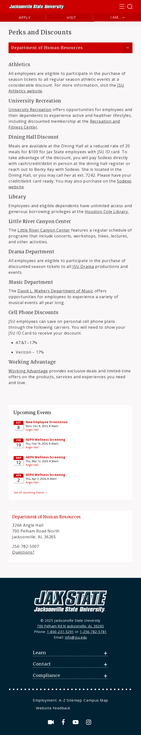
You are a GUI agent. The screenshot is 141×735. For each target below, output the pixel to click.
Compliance (46, 675)
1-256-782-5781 (93, 631)
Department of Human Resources (47, 47)
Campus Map (96, 700)
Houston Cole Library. (107, 211)
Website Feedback (53, 707)
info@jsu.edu (76, 637)
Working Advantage (28, 371)
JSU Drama (83, 266)
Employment (45, 700)
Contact (42, 664)
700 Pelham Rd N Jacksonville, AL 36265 (70, 626)
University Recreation (30, 109)
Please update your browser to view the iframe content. (70, 451)
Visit (71, 17)
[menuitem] (45, 700)
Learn (39, 652)
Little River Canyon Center (44, 230)
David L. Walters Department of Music (55, 291)
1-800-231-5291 (60, 631)
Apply (24, 17)
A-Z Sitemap (70, 700)
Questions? (23, 552)
